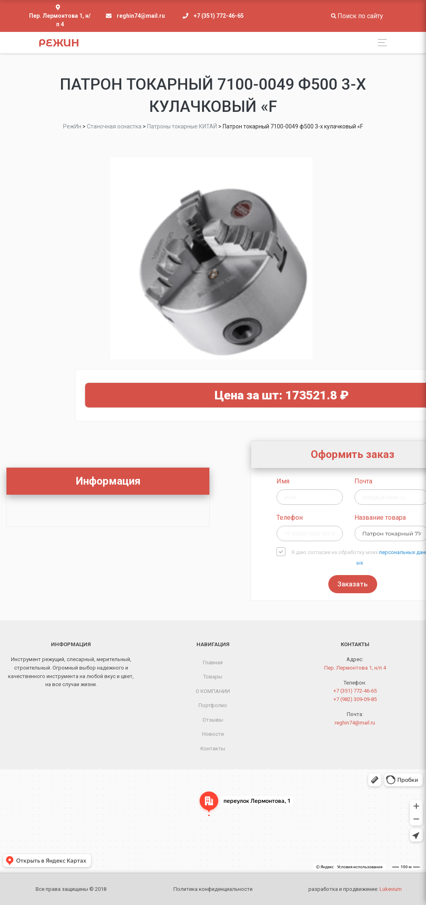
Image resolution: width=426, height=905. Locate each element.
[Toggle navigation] (380, 42)
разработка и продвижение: (355, 889)
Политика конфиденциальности (213, 889)
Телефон (370, 517)
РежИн (58, 43)
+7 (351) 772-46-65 (219, 16)
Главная (213, 662)
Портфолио (212, 705)
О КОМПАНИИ (213, 691)
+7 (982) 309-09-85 (355, 699)
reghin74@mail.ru (141, 16)
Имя (363, 481)
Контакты (212, 748)
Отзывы (212, 720)
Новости (213, 734)
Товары (212, 677)
